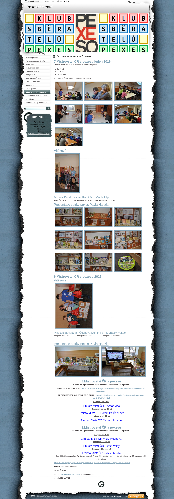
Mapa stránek (50, 1)
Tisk (67, 1)
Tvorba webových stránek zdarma (114, 496)
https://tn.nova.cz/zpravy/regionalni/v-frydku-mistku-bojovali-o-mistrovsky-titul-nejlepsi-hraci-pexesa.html (92, 463)
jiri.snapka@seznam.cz (70, 474)
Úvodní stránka (63, 56)
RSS (61, 1)
